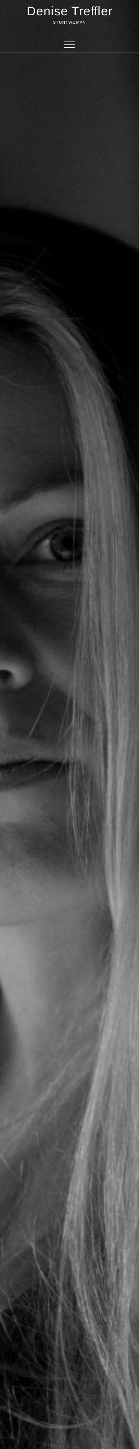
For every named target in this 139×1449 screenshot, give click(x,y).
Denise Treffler (70, 11)
